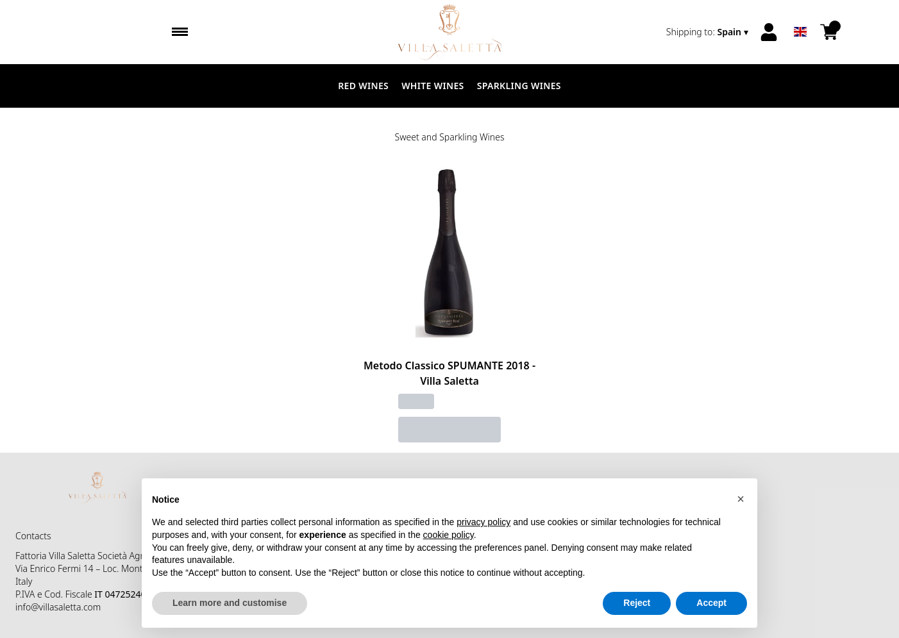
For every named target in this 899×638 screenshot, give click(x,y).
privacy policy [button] (483, 522)
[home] (449, 32)
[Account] (769, 32)
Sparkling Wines (519, 86)
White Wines (432, 86)
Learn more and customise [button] (229, 603)
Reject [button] (636, 603)
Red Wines (363, 86)
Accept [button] (711, 603)
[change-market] (708, 32)
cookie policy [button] (448, 535)
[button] (740, 499)
